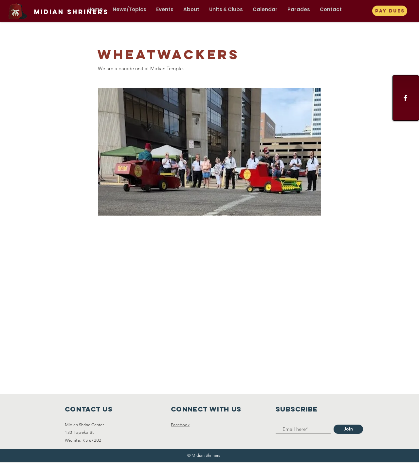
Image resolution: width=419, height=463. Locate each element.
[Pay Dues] (389, 11)
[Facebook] (405, 98)
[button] (129, 9)
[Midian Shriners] (71, 12)
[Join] (348, 429)
